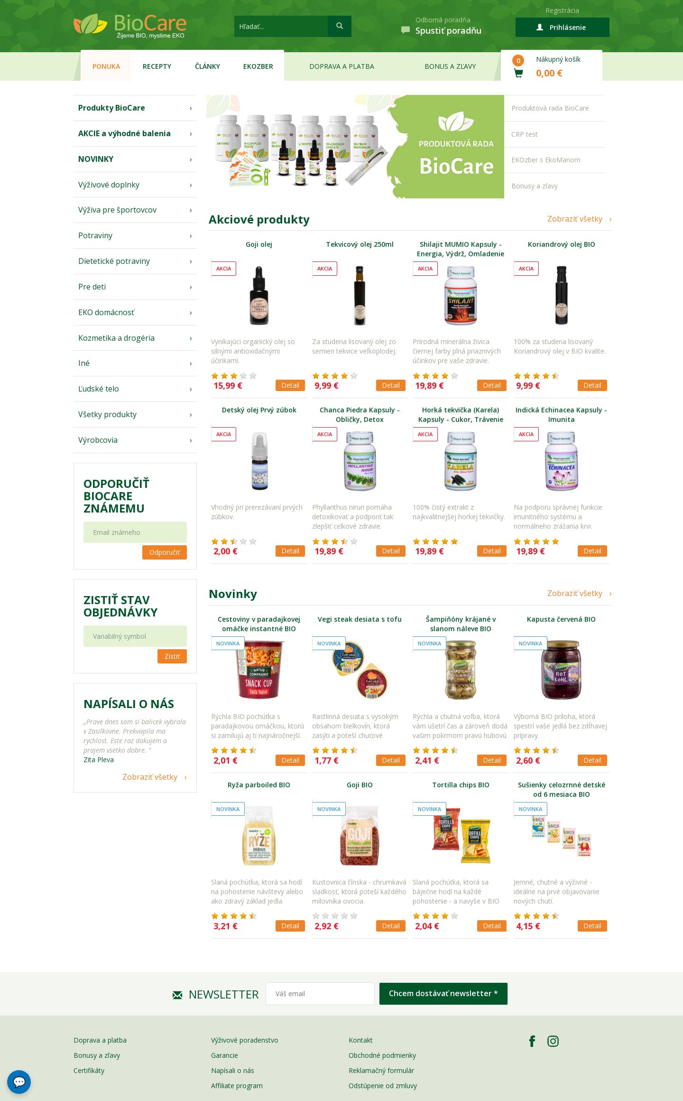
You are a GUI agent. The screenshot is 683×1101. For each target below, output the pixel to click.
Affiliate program (237, 1085)
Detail (290, 385)
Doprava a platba (341, 66)
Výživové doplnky (108, 184)
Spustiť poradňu (448, 30)
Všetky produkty (107, 414)
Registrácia (562, 10)
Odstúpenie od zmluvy (383, 1085)
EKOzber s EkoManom (546, 159)
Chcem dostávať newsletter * (443, 993)
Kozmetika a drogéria (116, 338)
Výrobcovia (98, 440)
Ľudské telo (98, 388)
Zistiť (172, 656)
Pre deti (92, 286)
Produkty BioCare (111, 108)
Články (207, 66)
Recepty (157, 66)
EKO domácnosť (106, 312)
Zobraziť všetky (149, 777)
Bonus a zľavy (450, 66)
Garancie (224, 1055)
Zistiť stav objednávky (120, 606)
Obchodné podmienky (382, 1055)
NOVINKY (95, 159)
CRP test (524, 134)
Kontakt (361, 1040)
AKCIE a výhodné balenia (124, 133)
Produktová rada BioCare (550, 107)
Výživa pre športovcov (117, 210)
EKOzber (258, 66)
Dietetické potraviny (114, 261)
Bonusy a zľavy (534, 185)
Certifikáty (89, 1070)
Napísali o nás (232, 1070)
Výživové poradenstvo (244, 1040)
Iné (84, 363)
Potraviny (95, 235)
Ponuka (106, 66)
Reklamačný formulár (381, 1070)
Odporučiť (164, 552)
